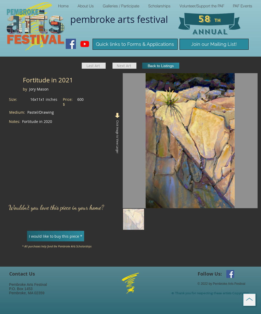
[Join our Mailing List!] (214, 44)
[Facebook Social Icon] (71, 44)
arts (127, 19)
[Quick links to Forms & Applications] (135, 44)
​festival (152, 19)
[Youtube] (85, 44)
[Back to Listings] (160, 66)
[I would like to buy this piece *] (55, 236)
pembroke (93, 19)
